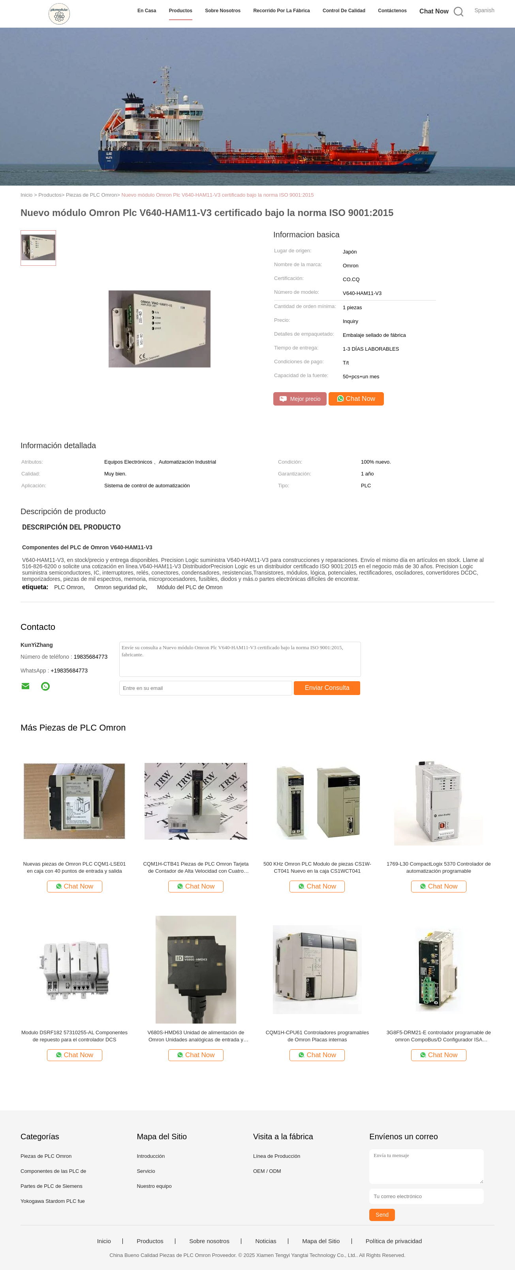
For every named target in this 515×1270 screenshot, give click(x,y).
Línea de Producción (276, 1156)
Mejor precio (300, 399)
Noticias (265, 1241)
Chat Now (434, 11)
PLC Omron (68, 587)
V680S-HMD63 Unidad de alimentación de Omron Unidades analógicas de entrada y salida (195, 1036)
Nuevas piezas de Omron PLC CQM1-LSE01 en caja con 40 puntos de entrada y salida (74, 867)
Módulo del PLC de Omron (190, 587)
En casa (146, 10)
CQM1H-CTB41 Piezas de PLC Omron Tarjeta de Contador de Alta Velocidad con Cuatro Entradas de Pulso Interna (195, 868)
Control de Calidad (344, 10)
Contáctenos (392, 10)
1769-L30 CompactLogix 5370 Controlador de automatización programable (439, 867)
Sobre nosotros (223, 10)
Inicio (104, 1241)
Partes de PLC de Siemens (52, 1186)
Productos (180, 10)
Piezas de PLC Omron (46, 1156)
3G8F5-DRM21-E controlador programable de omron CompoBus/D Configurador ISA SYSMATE (439, 1036)
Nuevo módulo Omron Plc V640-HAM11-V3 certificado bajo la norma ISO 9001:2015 (218, 195)
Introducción (151, 1156)
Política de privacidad (394, 1241)
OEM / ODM (267, 1171)
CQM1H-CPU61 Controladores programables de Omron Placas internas (317, 1036)
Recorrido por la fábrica (281, 10)
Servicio (146, 1171)
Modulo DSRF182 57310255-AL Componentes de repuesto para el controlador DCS (74, 1036)
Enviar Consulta (327, 687)
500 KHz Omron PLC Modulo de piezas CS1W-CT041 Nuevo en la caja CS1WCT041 (317, 867)
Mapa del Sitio (321, 1241)
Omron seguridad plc (120, 587)
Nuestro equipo (154, 1186)
